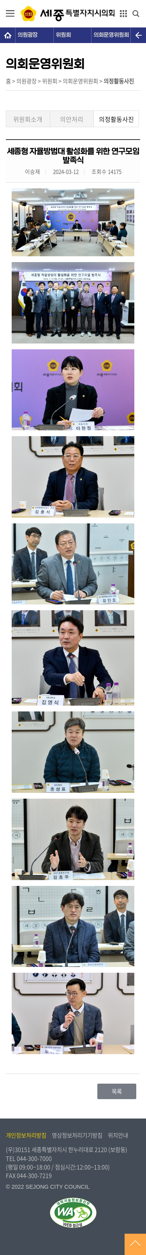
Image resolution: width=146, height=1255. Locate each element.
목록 (117, 1091)
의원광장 (28, 35)
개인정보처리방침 (26, 1135)
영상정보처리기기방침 (77, 1135)
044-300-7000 (34, 1158)
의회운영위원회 (111, 35)
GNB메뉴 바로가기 (73, 0)
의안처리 (71, 119)
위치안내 (118, 1135)
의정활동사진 (116, 119)
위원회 (63, 35)
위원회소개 (27, 119)
